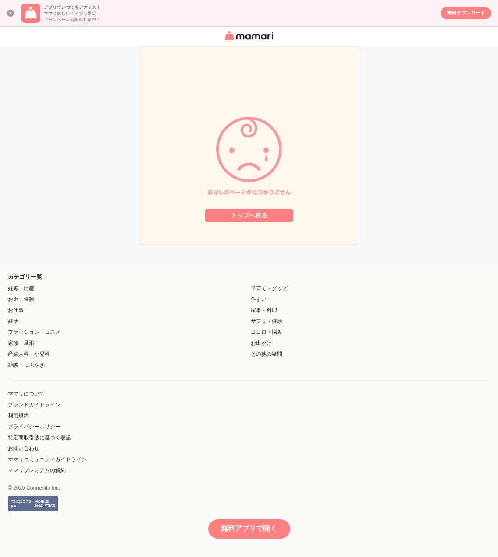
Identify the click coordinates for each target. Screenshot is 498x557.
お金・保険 (21, 299)
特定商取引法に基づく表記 (39, 437)
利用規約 (18, 416)
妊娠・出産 (21, 288)
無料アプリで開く (249, 528)
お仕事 (16, 310)
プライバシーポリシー (34, 427)
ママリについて (26, 394)
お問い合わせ (23, 448)
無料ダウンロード (466, 12)
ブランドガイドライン (34, 405)
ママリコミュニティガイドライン (47, 459)
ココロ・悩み (266, 332)
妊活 (13, 321)
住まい (259, 299)
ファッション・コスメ (34, 332)
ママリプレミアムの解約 (37, 470)
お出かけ (261, 343)
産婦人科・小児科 (29, 354)
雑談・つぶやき (26, 365)
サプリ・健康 (266, 321)
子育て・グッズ (269, 288)
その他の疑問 (266, 354)
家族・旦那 (21, 343)
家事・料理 (264, 310)
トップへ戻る (249, 215)
